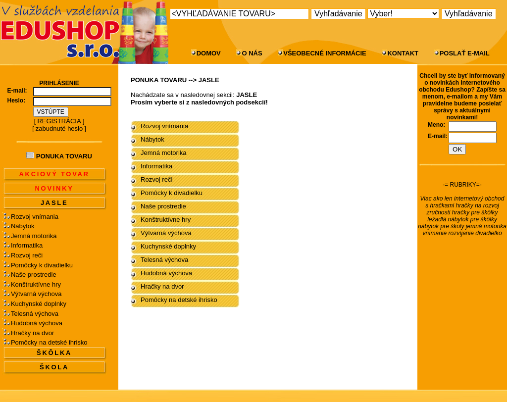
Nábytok (23, 226)
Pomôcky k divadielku (42, 265)
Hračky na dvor (32, 333)
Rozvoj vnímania (34, 216)
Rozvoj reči (27, 255)
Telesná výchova (34, 313)
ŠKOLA (54, 367)
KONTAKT (402, 53)
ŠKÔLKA (54, 352)
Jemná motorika (33, 236)
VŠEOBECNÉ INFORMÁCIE (324, 53)
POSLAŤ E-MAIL (465, 53)
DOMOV (209, 53)
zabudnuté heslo (59, 128)
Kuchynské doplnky (38, 303)
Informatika (27, 245)
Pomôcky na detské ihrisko (49, 342)
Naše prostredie (33, 274)
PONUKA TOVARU (159, 80)
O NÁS (252, 53)
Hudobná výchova (36, 323)
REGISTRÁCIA (59, 121)
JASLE (54, 202)
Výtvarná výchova (36, 294)
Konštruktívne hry (36, 284)
